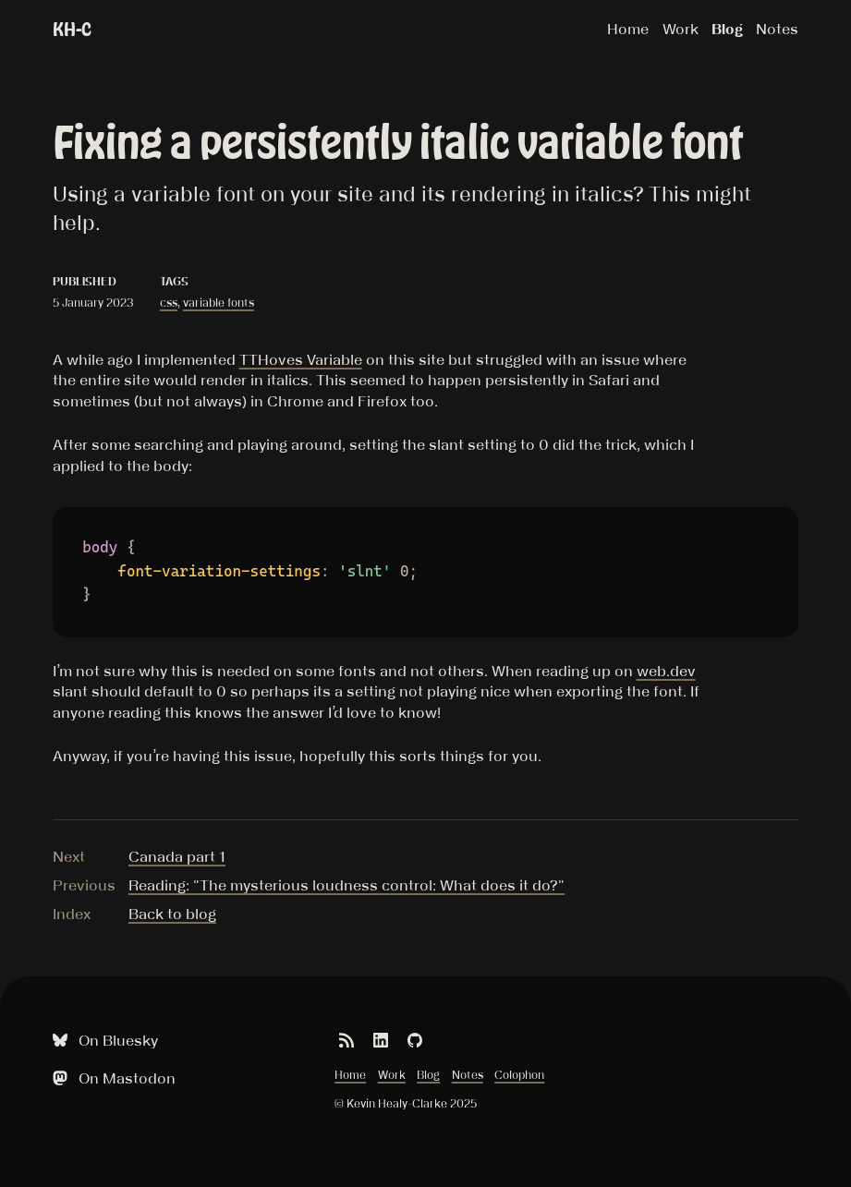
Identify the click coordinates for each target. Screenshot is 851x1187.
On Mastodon (112, 1078)
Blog (727, 28)
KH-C (72, 29)
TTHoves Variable (300, 359)
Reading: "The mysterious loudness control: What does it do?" (346, 885)
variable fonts (218, 303)
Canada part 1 (176, 856)
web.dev (666, 670)
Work (681, 28)
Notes (777, 28)
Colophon (519, 1075)
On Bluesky (103, 1040)
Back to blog (172, 913)
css (168, 303)
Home (628, 28)
